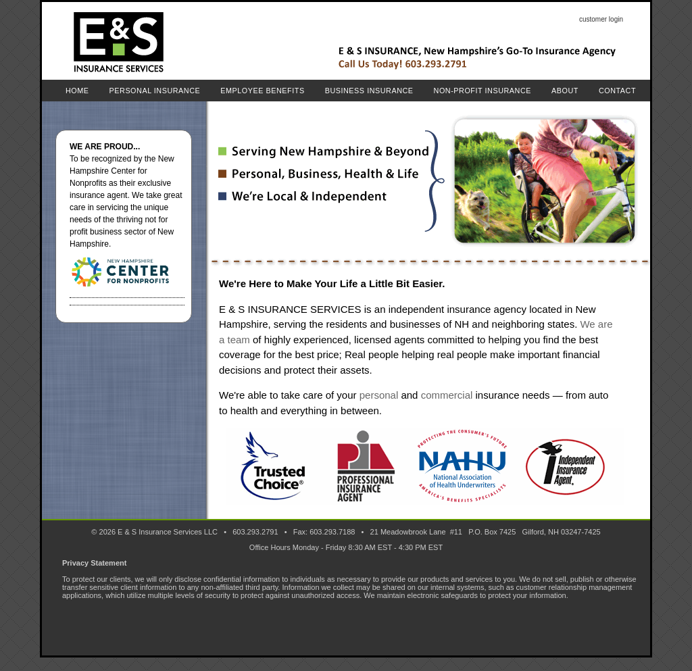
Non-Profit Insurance (482, 90)
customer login (601, 19)
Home (77, 90)
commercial (447, 395)
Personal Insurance (155, 90)
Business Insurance (369, 90)
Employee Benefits (262, 90)
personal (379, 395)
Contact (617, 90)
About (564, 90)
